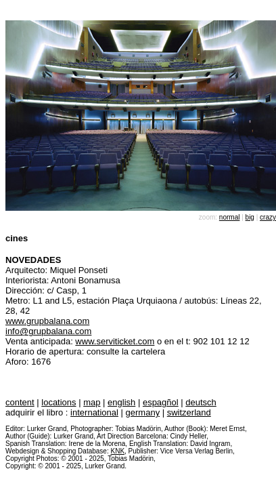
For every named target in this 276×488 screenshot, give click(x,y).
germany (143, 412)
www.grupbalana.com (47, 321)
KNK (117, 451)
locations (58, 402)
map (91, 402)
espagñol (161, 402)
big (250, 217)
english (121, 402)
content (19, 402)
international (94, 412)
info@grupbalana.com (48, 331)
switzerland (189, 412)
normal (229, 217)
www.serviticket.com (114, 341)
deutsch (200, 402)
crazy (268, 217)
